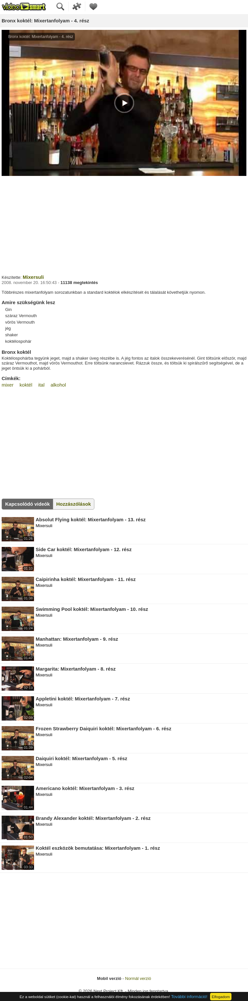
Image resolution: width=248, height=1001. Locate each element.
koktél (25, 385)
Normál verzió (138, 978)
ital (41, 385)
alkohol (58, 385)
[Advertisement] (124, 224)
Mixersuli (33, 277)
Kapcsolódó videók (27, 504)
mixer (8, 385)
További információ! (189, 996)
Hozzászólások (73, 504)
